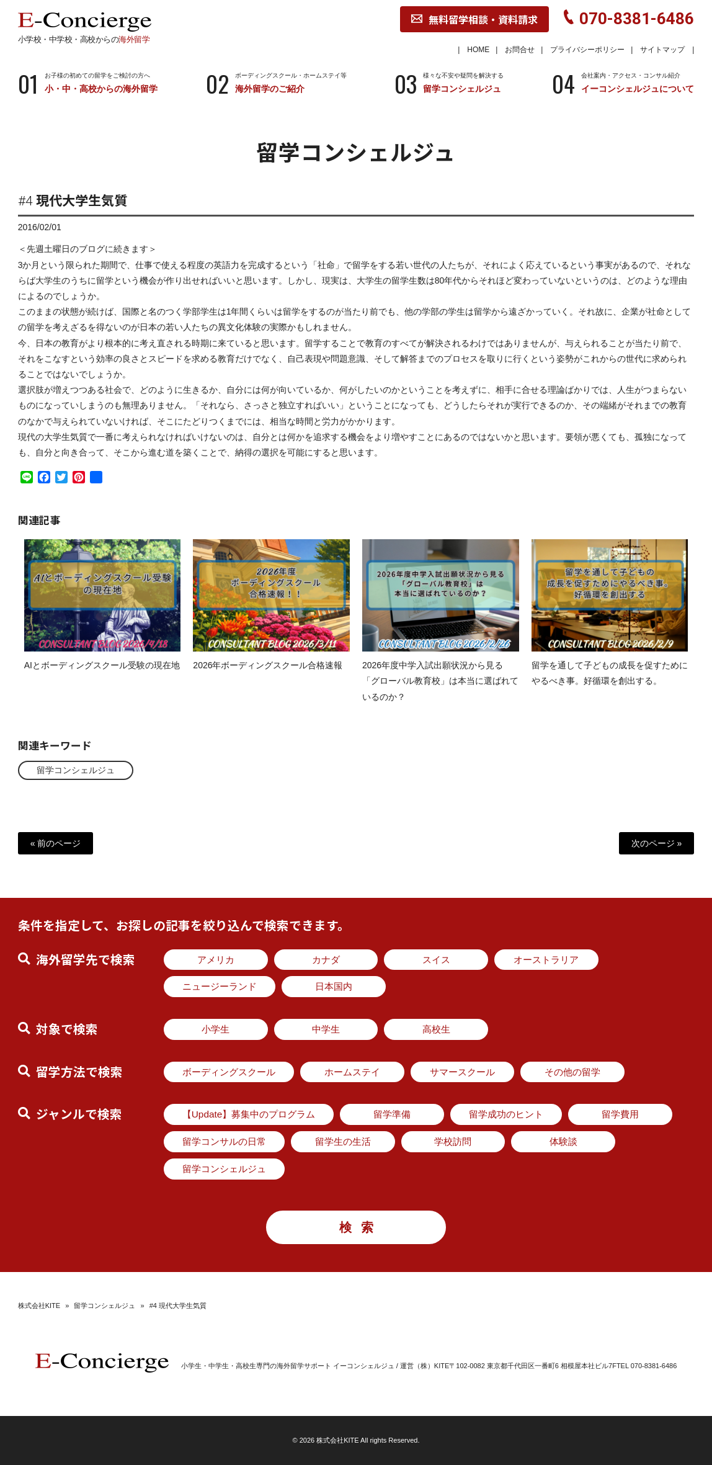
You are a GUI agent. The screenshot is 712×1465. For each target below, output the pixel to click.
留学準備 (392, 1114)
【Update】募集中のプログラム (249, 1114)
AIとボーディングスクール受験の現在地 (102, 676)
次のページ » (656, 843)
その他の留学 (572, 1072)
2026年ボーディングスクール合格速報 (267, 676)
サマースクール (462, 1072)
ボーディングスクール (228, 1072)
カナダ (326, 959)
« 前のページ (55, 843)
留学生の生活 (343, 1141)
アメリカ (215, 959)
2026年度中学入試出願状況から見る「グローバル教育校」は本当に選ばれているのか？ (440, 691)
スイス (436, 959)
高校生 (436, 1029)
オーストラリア (546, 959)
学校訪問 (452, 1141)
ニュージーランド (219, 986)
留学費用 (620, 1114)
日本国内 (333, 986)
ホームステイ (352, 1072)
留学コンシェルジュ (76, 770)
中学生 (326, 1029)
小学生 (215, 1029)
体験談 (563, 1141)
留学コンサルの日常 (224, 1141)
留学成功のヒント (506, 1114)
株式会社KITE (39, 1305)
